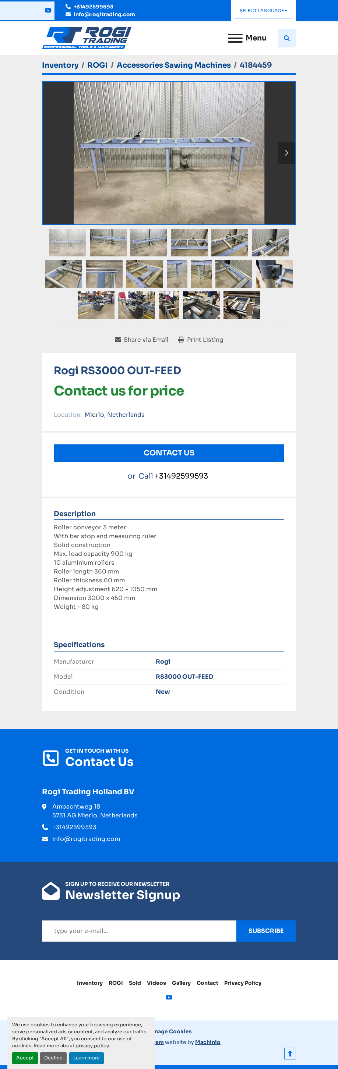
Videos (156, 983)
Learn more (86, 1058)
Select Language (262, 10)
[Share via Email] (141, 340)
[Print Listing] (200, 340)
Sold (135, 983)
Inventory (90, 983)
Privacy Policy (242, 983)
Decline (53, 1058)
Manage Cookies (169, 1031)
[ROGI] (97, 65)
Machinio (208, 1042)
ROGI (116, 983)
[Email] (139, 931)
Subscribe (266, 931)
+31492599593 (93, 6)
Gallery (181, 983)
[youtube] (48, 10)
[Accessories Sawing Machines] (174, 65)
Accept (25, 1058)
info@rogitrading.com (104, 14)
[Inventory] (60, 65)
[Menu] (235, 38)
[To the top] (290, 1053)
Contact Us (169, 453)
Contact (207, 983)
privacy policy (92, 1046)
